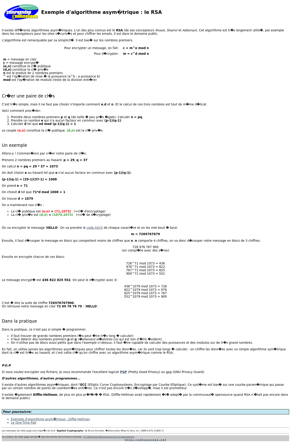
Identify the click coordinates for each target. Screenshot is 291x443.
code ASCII (95, 227)
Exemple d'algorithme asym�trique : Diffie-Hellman (50, 419)
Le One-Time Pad (23, 422)
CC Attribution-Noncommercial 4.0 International (108, 437)
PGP (123, 372)
